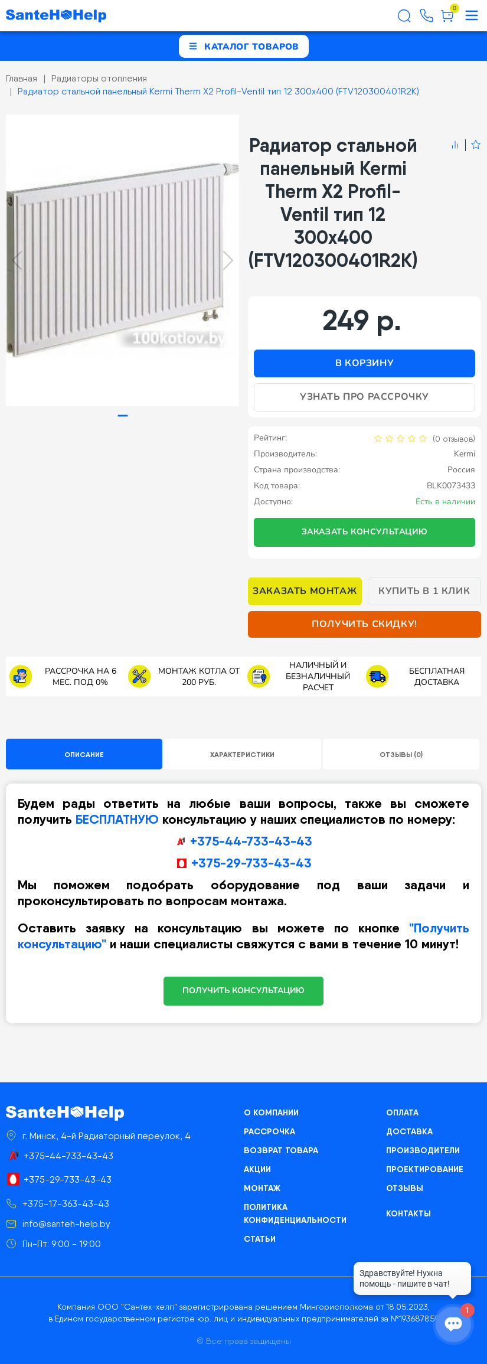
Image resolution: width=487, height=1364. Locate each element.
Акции (257, 1169)
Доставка (409, 1131)
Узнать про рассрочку (364, 396)
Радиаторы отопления (99, 78)
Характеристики (242, 754)
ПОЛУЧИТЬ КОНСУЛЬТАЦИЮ (243, 990)
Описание (84, 754)
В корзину (364, 363)
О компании (271, 1112)
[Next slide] (228, 260)
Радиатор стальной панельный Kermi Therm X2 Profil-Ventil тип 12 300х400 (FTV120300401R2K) (218, 91)
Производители (423, 1150)
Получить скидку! (364, 624)
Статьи (260, 1239)
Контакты (408, 1213)
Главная (21, 78)
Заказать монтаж (305, 591)
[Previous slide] (17, 260)
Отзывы (404, 1188)
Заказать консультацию (365, 531)
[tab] (122, 415)
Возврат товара (281, 1150)
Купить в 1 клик (424, 591)
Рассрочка (269, 1131)
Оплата (402, 1112)
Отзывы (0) (401, 754)
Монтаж (262, 1188)
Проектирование (424, 1169)
